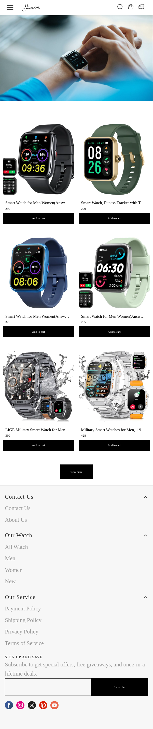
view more (77, 471)
